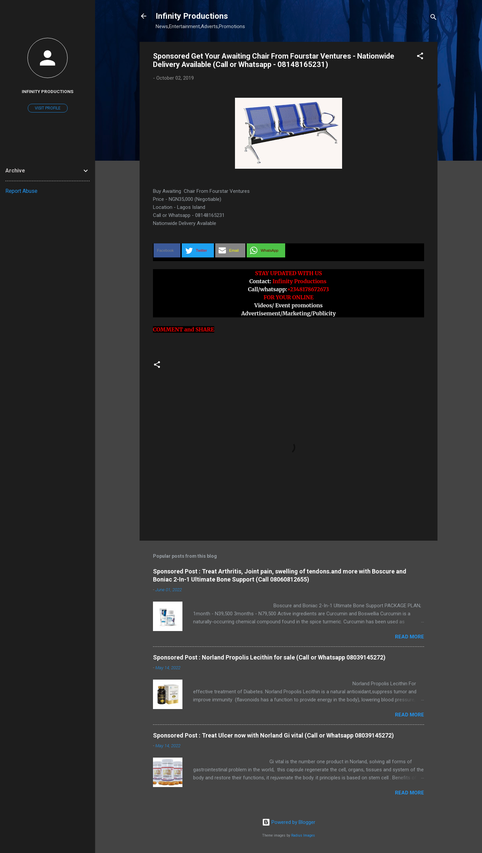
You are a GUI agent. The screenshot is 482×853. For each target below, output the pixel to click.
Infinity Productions (192, 16)
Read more (409, 637)
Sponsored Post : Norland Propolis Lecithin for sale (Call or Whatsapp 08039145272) (269, 657)
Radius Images (303, 835)
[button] (420, 57)
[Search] (433, 18)
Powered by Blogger (288, 822)
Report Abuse (21, 191)
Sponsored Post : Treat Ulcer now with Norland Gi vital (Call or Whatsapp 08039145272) (273, 735)
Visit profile (48, 108)
